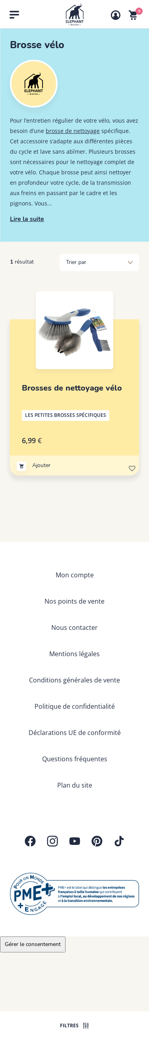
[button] (131, 467)
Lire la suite (27, 219)
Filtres (74, 1025)
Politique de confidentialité (75, 706)
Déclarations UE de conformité (75, 732)
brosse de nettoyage (73, 131)
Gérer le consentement (33, 944)
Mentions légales (74, 653)
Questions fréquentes (74, 759)
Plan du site (74, 785)
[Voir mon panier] (133, 15)
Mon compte (75, 575)
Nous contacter (74, 627)
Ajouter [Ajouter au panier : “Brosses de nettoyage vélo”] (41, 465)
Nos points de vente (74, 601)
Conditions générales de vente (74, 680)
